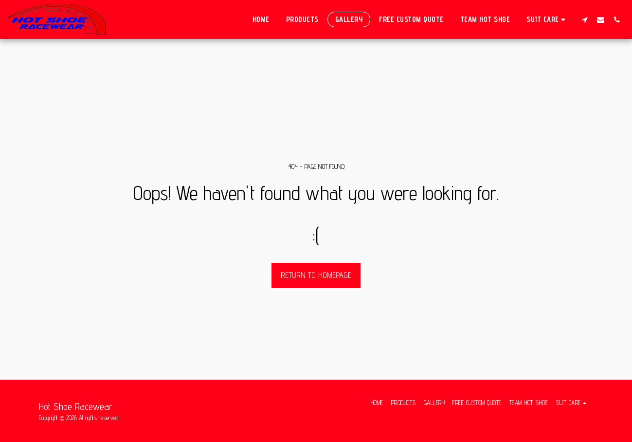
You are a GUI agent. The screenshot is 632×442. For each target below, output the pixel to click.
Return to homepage (316, 275)
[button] (547, 19)
